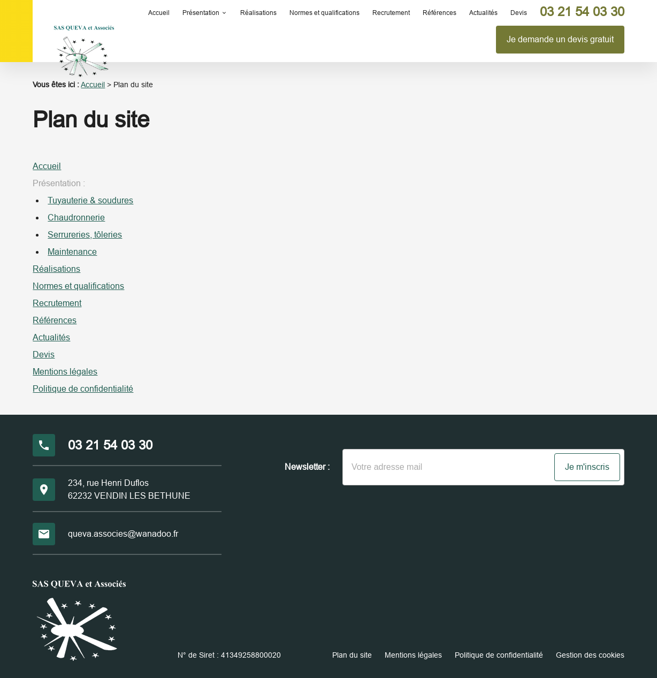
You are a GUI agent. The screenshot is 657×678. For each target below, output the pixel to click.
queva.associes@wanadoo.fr (123, 533)
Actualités (483, 13)
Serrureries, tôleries (85, 234)
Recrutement (391, 13)
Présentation (200, 13)
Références (439, 13)
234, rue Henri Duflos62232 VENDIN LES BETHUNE (129, 489)
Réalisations (258, 13)
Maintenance (72, 251)
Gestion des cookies (590, 655)
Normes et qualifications (324, 13)
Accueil (159, 13)
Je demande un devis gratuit (560, 39)
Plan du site (352, 655)
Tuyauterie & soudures (90, 200)
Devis (518, 13)
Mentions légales (65, 371)
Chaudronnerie (76, 217)
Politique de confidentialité (83, 388)
